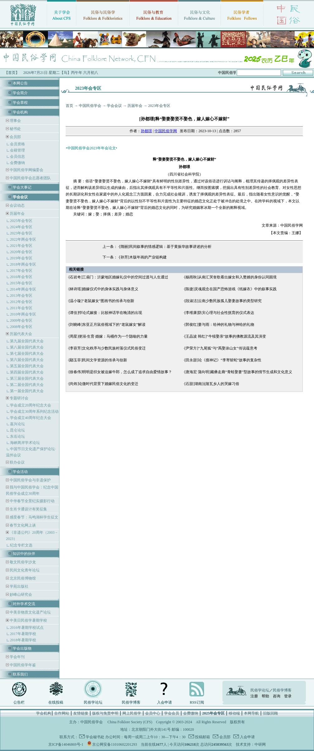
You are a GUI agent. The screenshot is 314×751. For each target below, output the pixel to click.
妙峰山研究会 (20, 594)
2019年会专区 (21, 258)
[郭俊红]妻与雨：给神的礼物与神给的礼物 (219, 324)
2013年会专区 (21, 295)
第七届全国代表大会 (27, 353)
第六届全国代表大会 (27, 360)
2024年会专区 (21, 227)
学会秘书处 (95, 737)
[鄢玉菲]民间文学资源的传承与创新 (98, 360)
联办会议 (17, 462)
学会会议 (114, 106)
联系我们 (20, 674)
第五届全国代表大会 (27, 366)
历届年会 (17, 213)
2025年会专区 (21, 221)
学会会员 (171, 713)
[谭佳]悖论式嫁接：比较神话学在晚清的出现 (105, 313)
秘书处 (15, 129)
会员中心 (152, 713)
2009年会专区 (21, 320)
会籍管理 (17, 150)
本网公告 (20, 83)
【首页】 (11, 72)
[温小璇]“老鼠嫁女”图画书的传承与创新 (101, 301)
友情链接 (80, 713)
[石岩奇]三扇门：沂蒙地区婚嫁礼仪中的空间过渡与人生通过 (118, 277)
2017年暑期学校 (23, 634)
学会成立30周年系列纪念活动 (34, 411)
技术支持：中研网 (251, 744)
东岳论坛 (17, 436)
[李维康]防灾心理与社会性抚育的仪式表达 (219, 313)
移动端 (234, 713)
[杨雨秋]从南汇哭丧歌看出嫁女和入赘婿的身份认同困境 (230, 277)
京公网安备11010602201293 (114, 744)
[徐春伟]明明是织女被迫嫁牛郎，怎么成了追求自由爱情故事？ (120, 372)
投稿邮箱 (202, 737)
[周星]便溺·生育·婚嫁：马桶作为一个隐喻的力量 (108, 336)
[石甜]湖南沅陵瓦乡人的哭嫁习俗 (211, 384)
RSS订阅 (197, 702)
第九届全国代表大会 (27, 341)
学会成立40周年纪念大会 (30, 418)
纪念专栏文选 (21, 545)
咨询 (276, 696)
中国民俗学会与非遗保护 (30, 480)
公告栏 (19, 702)
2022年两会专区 (23, 239)
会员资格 (17, 144)
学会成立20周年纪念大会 (30, 405)
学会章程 (20, 102)
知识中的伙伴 (24, 553)
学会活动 (20, 471)
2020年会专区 (21, 252)
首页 (69, 106)
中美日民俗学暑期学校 (28, 620)
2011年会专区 (21, 308)
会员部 (15, 137)
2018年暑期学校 (23, 640)
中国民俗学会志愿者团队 (30, 178)
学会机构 (20, 112)
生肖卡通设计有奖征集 (28, 509)
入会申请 (164, 702)
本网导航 (251, 713)
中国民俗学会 (90, 106)
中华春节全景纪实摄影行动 (32, 501)
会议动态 (17, 205)
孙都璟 (146, 131)
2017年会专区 (21, 270)
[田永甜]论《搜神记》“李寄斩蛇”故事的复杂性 (222, 360)
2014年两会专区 (23, 289)
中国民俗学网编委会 (26, 170)
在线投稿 (55, 702)
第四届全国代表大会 (27, 372)
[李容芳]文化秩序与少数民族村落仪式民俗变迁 (107, 348)
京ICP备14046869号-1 (65, 744)
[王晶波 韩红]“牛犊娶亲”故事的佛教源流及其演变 (225, 336)
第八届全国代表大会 (27, 347)
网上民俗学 (131, 713)
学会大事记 (22, 187)
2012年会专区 (21, 302)
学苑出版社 (18, 586)
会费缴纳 (17, 163)
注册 (254, 696)
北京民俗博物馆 (22, 578)
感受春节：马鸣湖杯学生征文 (33, 517)
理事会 (15, 120)
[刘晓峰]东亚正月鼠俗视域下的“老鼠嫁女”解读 (107, 324)
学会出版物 (22, 648)
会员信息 (17, 156)
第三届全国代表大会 (27, 378)
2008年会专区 (21, 327)
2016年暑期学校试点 (27, 627)
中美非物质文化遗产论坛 (30, 612)
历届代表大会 (21, 334)
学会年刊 (17, 657)
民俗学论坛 (93, 702)
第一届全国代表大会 (27, 391)
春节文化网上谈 (22, 525)
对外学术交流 (24, 604)
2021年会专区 (21, 245)
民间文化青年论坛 (24, 570)
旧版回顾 (270, 713)
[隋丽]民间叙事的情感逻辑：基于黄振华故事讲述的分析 (165, 246)
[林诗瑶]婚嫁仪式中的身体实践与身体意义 (103, 289)
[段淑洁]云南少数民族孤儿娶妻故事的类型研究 (223, 301)
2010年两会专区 (23, 314)
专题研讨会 (19, 398)
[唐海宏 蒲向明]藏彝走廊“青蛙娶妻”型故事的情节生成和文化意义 (238, 372)
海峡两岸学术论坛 (25, 442)
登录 (288, 696)
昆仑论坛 (17, 430)
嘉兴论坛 (17, 424)
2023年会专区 (21, 233)
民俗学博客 (131, 702)
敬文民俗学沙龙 (22, 562)
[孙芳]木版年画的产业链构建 (143, 257)
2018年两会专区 (23, 264)
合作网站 (61, 713)
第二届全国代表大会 (27, 385)
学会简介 (20, 93)
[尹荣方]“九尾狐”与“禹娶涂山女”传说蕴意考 (220, 348)
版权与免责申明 (105, 713)
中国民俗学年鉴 (22, 665)
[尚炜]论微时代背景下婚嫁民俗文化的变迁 (103, 384)
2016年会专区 (21, 277)
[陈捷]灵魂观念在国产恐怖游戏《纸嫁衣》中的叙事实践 (230, 289)
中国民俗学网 (166, 131)
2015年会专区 (21, 283)
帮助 (265, 696)
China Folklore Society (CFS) (129, 722)
